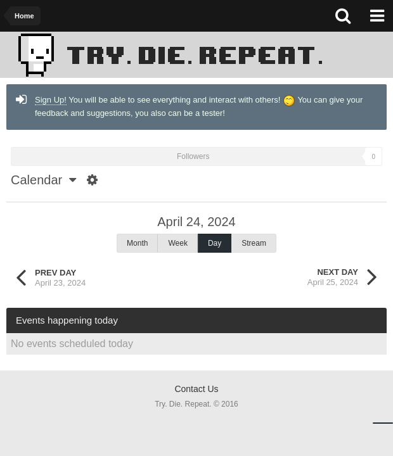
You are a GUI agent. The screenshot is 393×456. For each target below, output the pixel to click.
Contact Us (196, 389)
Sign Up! (51, 99)
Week (177, 243)
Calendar (43, 180)
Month (137, 243)
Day (214, 243)
